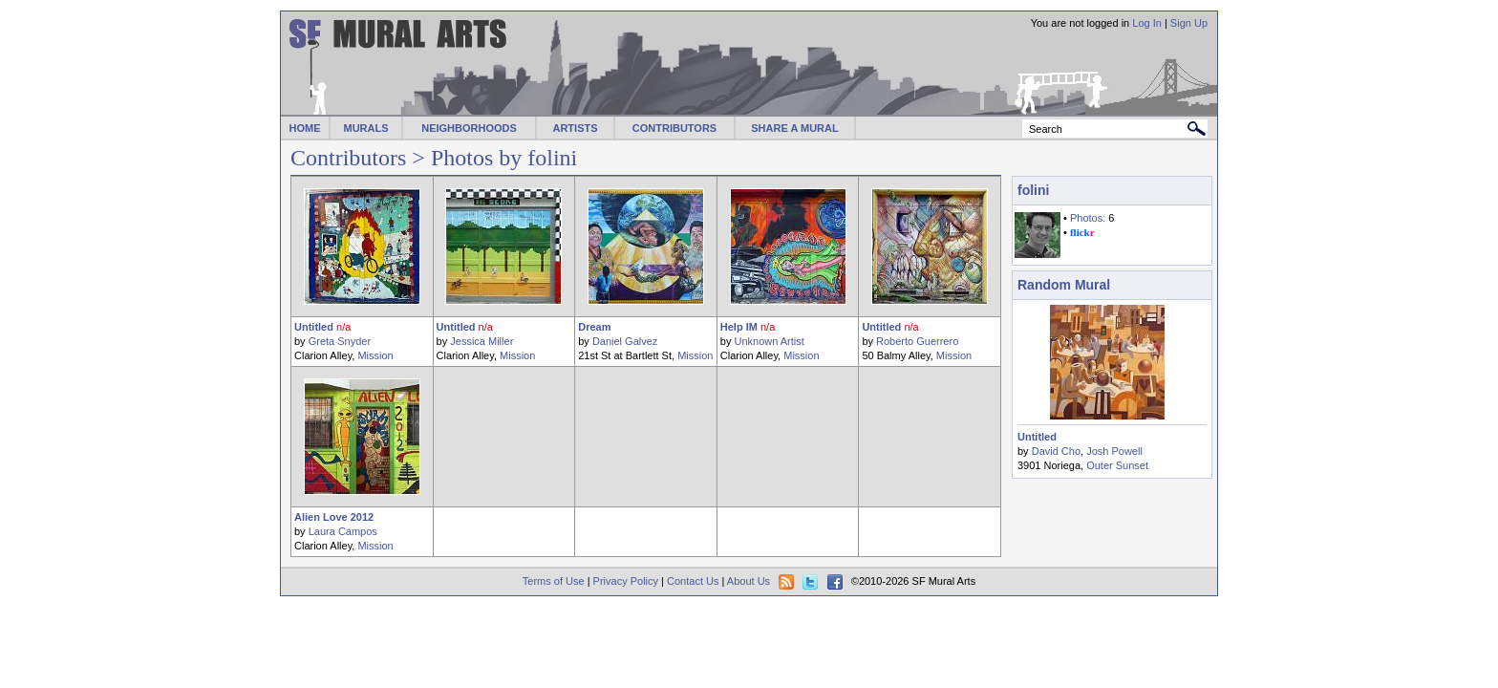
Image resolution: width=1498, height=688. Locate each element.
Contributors (348, 157)
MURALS (365, 128)
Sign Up (1189, 23)
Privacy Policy (625, 581)
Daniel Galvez (624, 341)
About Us (748, 581)
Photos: (1087, 218)
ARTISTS (574, 128)
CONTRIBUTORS (674, 128)
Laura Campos (343, 531)
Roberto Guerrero (917, 341)
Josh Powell (1114, 451)
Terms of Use (554, 581)
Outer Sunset (1117, 465)
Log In (1147, 23)
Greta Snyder (340, 341)
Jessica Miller (481, 341)
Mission (375, 355)
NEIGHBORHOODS (469, 128)
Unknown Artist (768, 341)
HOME (305, 128)
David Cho (1056, 451)
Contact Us (692, 581)
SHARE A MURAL (794, 128)
